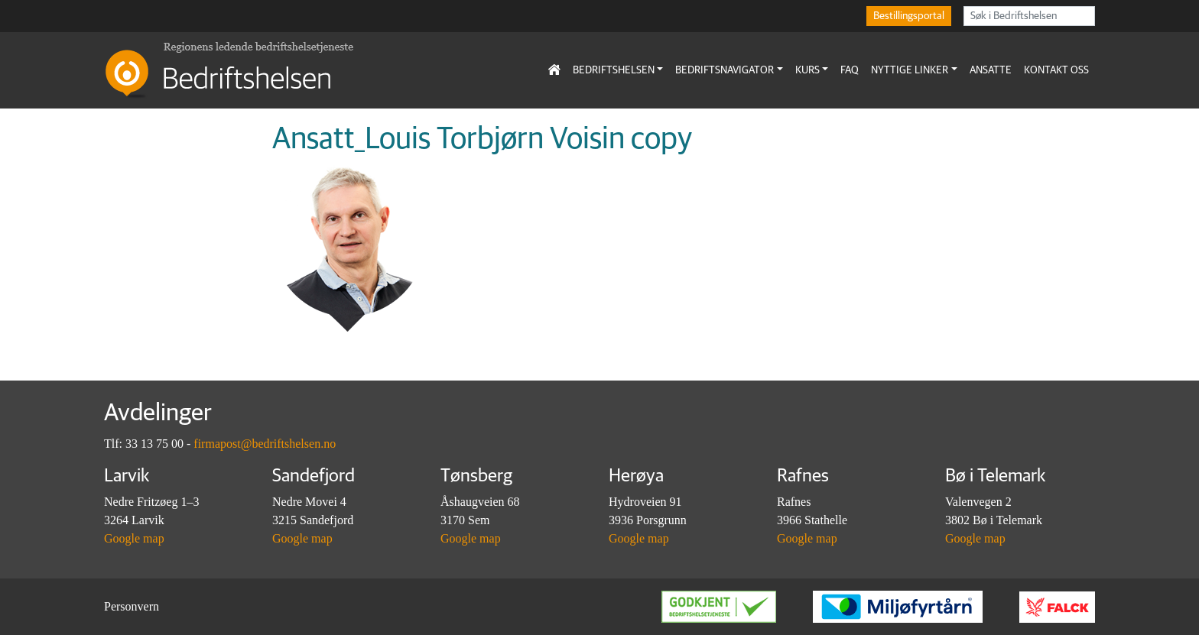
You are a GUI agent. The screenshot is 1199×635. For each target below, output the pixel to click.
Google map (134, 538)
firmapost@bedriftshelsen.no (264, 443)
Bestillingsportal (908, 16)
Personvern (131, 606)
